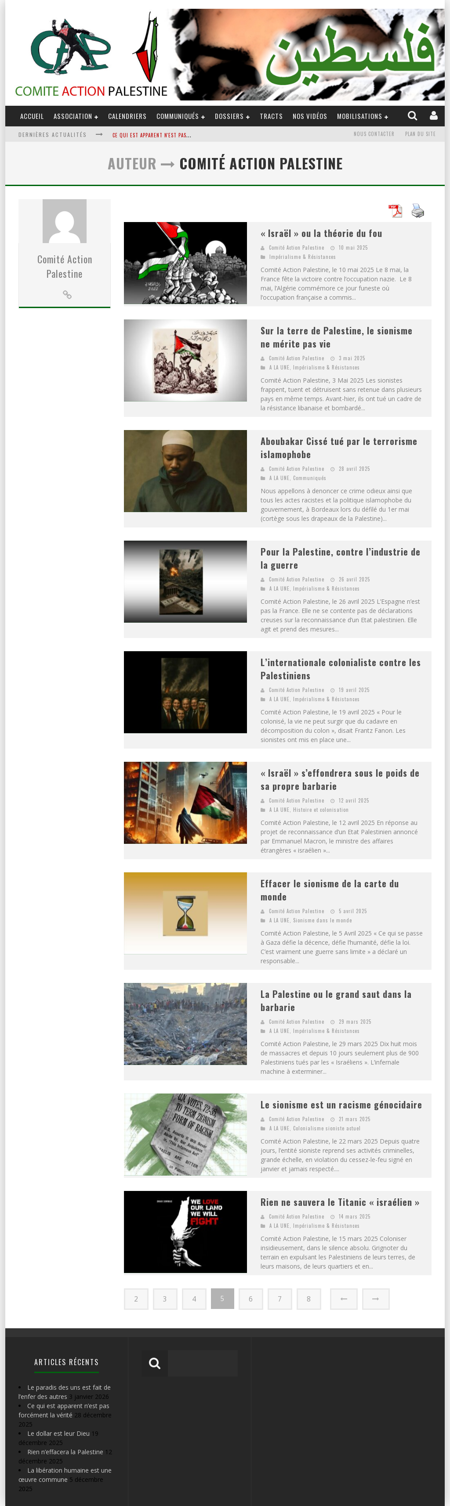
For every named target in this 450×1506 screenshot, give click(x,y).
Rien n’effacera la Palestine (65, 1451)
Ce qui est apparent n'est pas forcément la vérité (176, 135)
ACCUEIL (32, 116)
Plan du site (420, 134)
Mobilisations (359, 116)
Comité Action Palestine (64, 314)
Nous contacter (374, 134)
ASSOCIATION (73, 116)
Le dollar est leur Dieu (58, 1433)
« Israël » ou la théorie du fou (321, 233)
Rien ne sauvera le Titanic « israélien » (340, 1201)
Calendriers (127, 116)
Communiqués (177, 116)
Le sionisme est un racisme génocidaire (341, 1104)
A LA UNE (279, 367)
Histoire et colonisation (321, 809)
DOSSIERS (229, 116)
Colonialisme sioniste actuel (327, 1128)
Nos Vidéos (310, 116)
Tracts (271, 116)
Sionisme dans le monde (322, 920)
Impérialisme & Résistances (302, 256)
